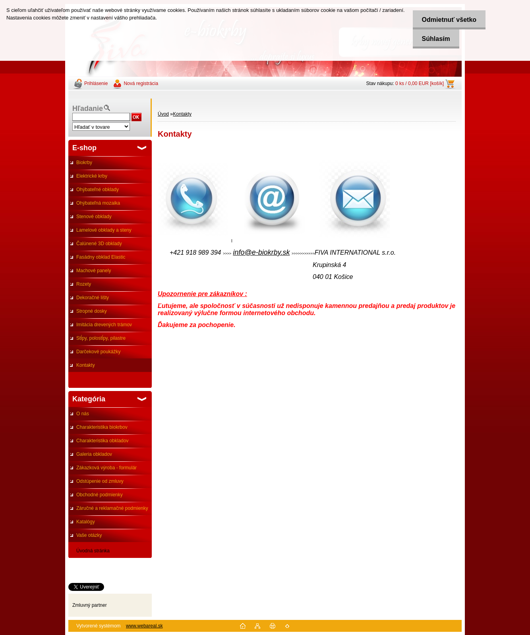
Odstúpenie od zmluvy (100, 481)
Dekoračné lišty (92, 297)
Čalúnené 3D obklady (99, 243)
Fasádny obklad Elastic (100, 257)
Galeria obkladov (94, 454)
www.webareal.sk (144, 626)
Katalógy (85, 522)
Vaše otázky (89, 535)
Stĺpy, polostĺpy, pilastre (101, 338)
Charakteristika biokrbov (102, 427)
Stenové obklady (94, 216)
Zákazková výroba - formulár (106, 467)
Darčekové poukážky (98, 351)
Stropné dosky (91, 311)
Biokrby (84, 162)
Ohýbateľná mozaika (98, 203)
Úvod (163, 114)
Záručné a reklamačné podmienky (112, 508)
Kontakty (85, 365)
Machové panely (93, 270)
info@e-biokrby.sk (261, 252)
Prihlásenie (96, 83)
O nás (82, 413)
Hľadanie (87, 108)
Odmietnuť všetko (447, 19)
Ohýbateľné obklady (97, 189)
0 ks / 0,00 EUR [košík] (419, 83)
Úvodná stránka (93, 551)
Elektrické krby (91, 176)
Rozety (83, 284)
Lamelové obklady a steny (104, 230)
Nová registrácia (141, 83)
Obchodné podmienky (99, 495)
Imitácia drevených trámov (104, 324)
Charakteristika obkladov (102, 440)
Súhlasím (434, 38)
